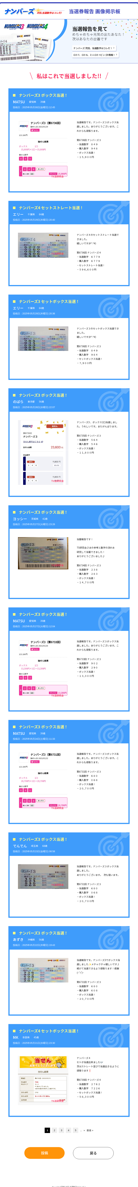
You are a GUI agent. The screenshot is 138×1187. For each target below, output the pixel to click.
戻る (93, 1152)
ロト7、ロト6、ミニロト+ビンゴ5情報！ (94, 54)
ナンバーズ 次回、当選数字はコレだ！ (93, 48)
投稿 (44, 1152)
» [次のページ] (84, 1130)
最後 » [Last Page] (90, 1130)
